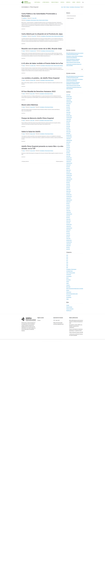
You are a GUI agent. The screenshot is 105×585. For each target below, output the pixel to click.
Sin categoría (68, 295)
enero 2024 (68, 94)
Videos (67, 299)
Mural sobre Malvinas (30, 105)
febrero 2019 (68, 170)
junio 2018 (68, 184)
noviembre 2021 (69, 136)
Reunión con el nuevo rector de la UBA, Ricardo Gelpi (42, 49)
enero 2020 (68, 156)
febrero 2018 (68, 191)
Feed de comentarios (69, 308)
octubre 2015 (68, 226)
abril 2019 (68, 168)
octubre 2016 (68, 212)
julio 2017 (68, 203)
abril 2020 (68, 152)
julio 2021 (68, 143)
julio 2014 (68, 247)
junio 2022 (68, 124)
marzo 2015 (68, 238)
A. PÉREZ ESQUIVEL (46, 2)
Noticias (46, 20)
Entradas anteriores (25, 161)
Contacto (39, 320)
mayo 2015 (68, 235)
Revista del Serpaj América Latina (72, 293)
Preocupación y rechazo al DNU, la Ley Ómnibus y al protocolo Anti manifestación (74, 57)
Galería (67, 283)
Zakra (57, 341)
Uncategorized (68, 297)
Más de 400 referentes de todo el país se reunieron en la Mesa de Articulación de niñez (74, 54)
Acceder (67, 305)
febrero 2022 (68, 131)
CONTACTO (78, 2)
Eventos (67, 281)
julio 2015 (68, 231)
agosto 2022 (68, 121)
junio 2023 (68, 107)
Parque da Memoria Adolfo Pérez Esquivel (38, 118)
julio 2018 (68, 182)
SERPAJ (49, 341)
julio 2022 (68, 122)
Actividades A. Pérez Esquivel (31, 20)
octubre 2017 (68, 198)
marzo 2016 (68, 219)
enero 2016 (68, 222)
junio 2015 (68, 233)
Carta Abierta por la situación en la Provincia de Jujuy (42, 34)
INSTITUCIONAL (38, 2)
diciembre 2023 (69, 96)
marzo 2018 (68, 189)
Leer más (23, 43)
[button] (40, 2)
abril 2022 (68, 128)
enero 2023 (68, 114)
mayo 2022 (68, 126)
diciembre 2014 (69, 240)
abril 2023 (68, 110)
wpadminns (25, 18)
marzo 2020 (68, 154)
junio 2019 (68, 166)
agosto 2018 (68, 180)
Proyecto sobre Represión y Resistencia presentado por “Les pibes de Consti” (73, 60)
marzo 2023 (68, 112)
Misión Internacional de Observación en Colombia (74, 288)
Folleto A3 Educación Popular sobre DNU (73, 62)
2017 (67, 260)
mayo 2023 (68, 108)
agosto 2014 (68, 245)
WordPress (60, 341)
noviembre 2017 (69, 196)
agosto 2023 (68, 103)
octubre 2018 (68, 177)
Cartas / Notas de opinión (40, 20)
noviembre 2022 (69, 117)
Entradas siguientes (59, 161)
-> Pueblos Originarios (70, 18)
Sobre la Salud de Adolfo (31, 132)
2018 (67, 262)
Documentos (68, 279)
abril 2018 (68, 187)
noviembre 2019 (69, 159)
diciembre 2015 (69, 224)
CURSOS (73, 2)
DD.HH (67, 278)
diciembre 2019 (69, 157)
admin (24, 65)
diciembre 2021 (69, 135)
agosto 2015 (68, 229)
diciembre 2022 (69, 115)
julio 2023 (68, 105)
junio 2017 (68, 205)
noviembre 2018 (69, 175)
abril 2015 (68, 236)
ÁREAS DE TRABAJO (55, 2)
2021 (67, 267)
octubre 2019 (68, 161)
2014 (67, 255)
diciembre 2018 (69, 173)
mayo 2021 (68, 147)
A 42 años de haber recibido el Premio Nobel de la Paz (42, 63)
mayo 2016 (68, 215)
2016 (67, 258)
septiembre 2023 (69, 101)
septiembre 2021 (69, 140)
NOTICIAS (63, 2)
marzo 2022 (68, 129)
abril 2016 (68, 217)
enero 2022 (68, 133)
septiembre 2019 (69, 163)
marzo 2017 (68, 210)
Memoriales (68, 286)
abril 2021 (68, 149)
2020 (67, 265)
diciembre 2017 (69, 194)
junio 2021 (68, 145)
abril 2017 (68, 208)
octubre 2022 (68, 119)
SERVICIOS (68, 2)
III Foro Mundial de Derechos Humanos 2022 (39, 91)
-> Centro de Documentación (71, 15)
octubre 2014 (68, 243)
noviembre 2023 (69, 98)
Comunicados (68, 274)
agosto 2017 (68, 201)
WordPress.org (68, 310)
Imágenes (68, 285)
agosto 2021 (68, 142)
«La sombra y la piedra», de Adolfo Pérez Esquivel (40, 78)
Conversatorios (68, 276)
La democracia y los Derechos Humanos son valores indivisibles (73, 65)
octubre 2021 (68, 138)
